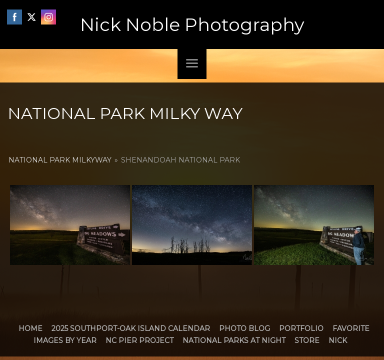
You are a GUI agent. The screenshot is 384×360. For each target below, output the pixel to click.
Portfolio (301, 328)
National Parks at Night (234, 340)
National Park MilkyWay (60, 160)
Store (307, 340)
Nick (337, 340)
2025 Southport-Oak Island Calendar (131, 328)
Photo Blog (244, 328)
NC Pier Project (140, 340)
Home (30, 328)
